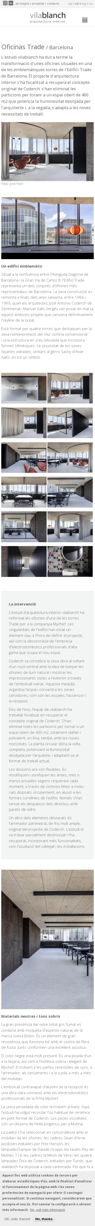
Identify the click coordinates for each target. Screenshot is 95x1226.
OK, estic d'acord (17, 1220)
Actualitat (38, 3)
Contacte (53, 3)
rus (90, 3)
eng (84, 3)
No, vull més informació (47, 1211)
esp (70, 3)
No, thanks (43, 1220)
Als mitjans (22, 3)
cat (77, 3)
